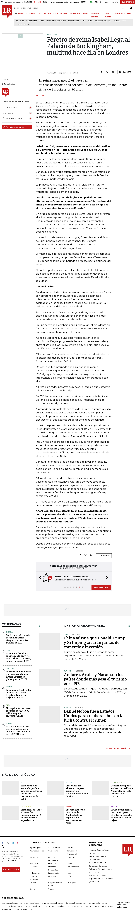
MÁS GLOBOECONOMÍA (116, 748)
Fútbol (117, 21)
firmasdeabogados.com (76, 903)
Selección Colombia (103, 21)
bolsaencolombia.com (99, 903)
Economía (70, 857)
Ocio (68, 876)
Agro (8, 705)
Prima (19, 24)
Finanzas (33, 866)
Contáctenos (94, 859)
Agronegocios (36, 847)
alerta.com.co (8, 909)
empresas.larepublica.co (52, 903)
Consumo (34, 857)
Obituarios (52, 876)
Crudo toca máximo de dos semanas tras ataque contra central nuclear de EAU (18, 639)
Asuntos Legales (37, 850)
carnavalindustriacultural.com (41, 906)
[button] (39, 577)
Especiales (52, 863)
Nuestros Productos (97, 856)
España (9, 686)
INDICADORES (120, 14)
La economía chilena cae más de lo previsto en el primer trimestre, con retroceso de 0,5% (18, 657)
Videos (51, 889)
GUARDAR (125, 72)
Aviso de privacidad (97, 862)
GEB (124, 21)
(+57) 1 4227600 (9, 860)
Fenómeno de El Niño (77, 21)
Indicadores (35, 873)
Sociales (33, 889)
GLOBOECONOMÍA (60, 14)
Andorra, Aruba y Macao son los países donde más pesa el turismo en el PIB (95, 679)
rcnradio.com (77, 906)
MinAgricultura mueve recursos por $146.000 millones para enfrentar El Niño (18, 712)
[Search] (115, 8)
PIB (42, 21)
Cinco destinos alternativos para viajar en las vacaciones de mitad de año (77, 790)
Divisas (27, 24)
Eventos (69, 863)
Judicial (69, 806)
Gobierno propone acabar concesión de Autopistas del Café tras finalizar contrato (122, 790)
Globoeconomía (73, 866)
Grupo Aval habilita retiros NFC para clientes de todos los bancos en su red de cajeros (121, 814)
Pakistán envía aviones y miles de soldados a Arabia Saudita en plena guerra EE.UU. (18, 675)
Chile (8, 650)
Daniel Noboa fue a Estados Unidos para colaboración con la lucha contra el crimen (94, 715)
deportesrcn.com (24, 909)
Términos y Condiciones (99, 866)
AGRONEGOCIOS (75, 14)
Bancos (114, 806)
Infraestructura (54, 873)
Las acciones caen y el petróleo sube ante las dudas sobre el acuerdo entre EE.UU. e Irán (18, 730)
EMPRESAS (42, 14)
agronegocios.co (31, 903)
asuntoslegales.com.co (12, 903)
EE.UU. (23, 782)
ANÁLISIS (86, 14)
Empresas (34, 863)
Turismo (69, 782)
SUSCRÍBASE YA (101, 587)
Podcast (33, 882)
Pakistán (10, 668)
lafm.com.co (107, 906)
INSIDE (129, 14)
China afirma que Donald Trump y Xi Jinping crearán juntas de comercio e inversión (94, 642)
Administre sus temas (13, 127)
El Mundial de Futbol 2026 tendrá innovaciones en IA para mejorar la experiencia (31, 814)
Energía (9, 632)
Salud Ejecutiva (72, 882)
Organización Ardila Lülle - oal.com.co (123, 904)
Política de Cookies (97, 875)
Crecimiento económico (56, 21)
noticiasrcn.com (92, 906)
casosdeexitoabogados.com (14, 906)
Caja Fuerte (53, 850)
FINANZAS (22, 14)
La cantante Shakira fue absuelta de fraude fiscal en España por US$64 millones (19, 694)
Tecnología (26, 806)
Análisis (69, 847)
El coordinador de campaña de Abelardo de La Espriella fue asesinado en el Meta (75, 816)
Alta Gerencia (54, 847)
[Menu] (16, 13)
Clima (90, 21)
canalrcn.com (63, 906)
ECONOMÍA (32, 14)
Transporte (116, 782)
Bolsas (9, 723)
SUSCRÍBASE (128, 2)
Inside (68, 873)
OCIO (49, 14)
